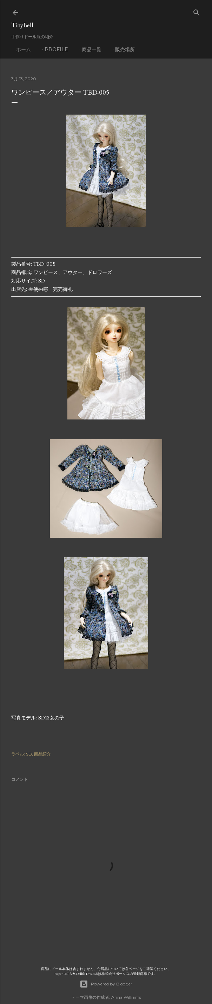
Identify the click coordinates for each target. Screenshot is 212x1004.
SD (29, 754)
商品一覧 (91, 49)
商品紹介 (42, 754)
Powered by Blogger (106, 984)
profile (56, 49)
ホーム (23, 49)
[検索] (196, 11)
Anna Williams (126, 997)
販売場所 (125, 49)
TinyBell (22, 25)
